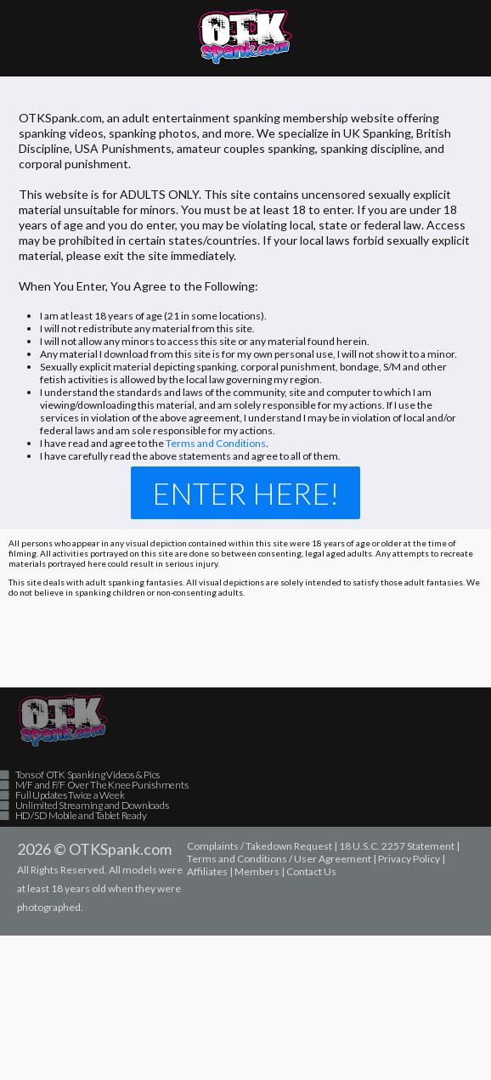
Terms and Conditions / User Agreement (279, 858)
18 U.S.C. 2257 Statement (396, 846)
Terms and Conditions (216, 443)
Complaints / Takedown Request (259, 846)
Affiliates (207, 871)
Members (256, 871)
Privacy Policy (409, 858)
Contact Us (311, 871)
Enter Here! (245, 493)
